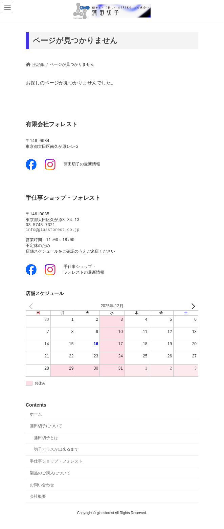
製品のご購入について (50, 479)
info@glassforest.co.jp (52, 233)
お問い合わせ (42, 490)
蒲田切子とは (46, 443)
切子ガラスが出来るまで (56, 455)
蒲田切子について (46, 432)
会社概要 (38, 502)
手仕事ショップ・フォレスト (56, 467)
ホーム (36, 420)
